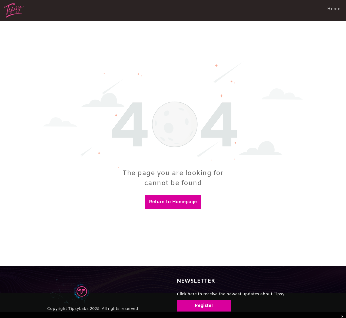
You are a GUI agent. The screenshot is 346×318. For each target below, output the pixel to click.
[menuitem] (333, 9)
